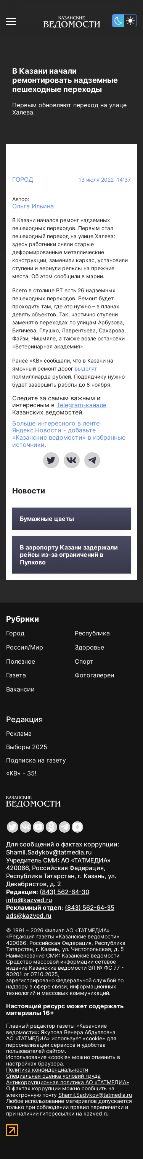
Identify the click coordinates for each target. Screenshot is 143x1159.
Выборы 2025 (26, 747)
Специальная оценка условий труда (53, 1075)
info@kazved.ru (29, 900)
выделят (86, 368)
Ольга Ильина (33, 206)
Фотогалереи (94, 675)
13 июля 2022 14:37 (105, 180)
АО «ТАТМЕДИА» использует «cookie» (55, 1038)
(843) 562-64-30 (64, 892)
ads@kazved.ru (28, 915)
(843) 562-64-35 (89, 907)
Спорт (84, 661)
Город (22, 179)
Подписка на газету (36, 760)
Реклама (19, 733)
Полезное (20, 661)
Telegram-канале (81, 405)
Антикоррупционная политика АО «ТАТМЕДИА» (67, 1082)
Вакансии (20, 689)
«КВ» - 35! (21, 773)
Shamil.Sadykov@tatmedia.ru (49, 852)
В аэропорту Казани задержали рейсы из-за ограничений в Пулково (69, 555)
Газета (16, 675)
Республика (92, 633)
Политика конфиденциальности (47, 1069)
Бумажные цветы (47, 518)
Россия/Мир (24, 647)
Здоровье (89, 647)
